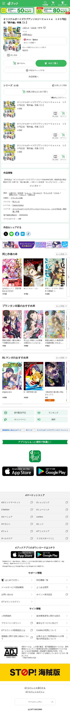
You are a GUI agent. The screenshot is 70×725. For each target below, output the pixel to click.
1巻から (54, 97)
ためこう (23, 195)
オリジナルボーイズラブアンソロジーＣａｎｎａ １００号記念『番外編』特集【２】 (41, 125)
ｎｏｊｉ (28, 193)
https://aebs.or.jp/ (29, 658)
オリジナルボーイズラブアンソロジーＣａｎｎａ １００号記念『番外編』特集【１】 (41, 103)
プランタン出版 (17, 198)
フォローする (44, 27)
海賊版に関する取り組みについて (15, 637)
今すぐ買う (53, 63)
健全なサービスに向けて (47, 623)
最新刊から (62, 97)
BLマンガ (16, 202)
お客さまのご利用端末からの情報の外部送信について (50, 637)
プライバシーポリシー (11, 623)
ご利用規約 (6, 616)
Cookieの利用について (46, 630)
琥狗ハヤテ (13, 195)
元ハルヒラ (37, 193)
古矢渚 (33, 28)
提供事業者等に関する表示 (48, 616)
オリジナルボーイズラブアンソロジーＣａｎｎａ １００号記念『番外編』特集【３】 (41, 146)
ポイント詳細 (29, 43)
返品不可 (25, 50)
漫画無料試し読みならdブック (11, 430)
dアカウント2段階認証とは (13, 630)
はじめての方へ (10, 580)
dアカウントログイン (10, 602)
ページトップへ (35, 702)
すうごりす (48, 193)
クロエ (56, 193)
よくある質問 (42, 587)
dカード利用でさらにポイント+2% (33, 47)
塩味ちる (31, 195)
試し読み (14, 55)
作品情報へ (34, 76)
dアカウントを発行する (35, 688)
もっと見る (60, 254)
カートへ (21, 63)
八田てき (25, 28)
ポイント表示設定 (44, 594)
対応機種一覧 (42, 580)
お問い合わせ (7, 594)
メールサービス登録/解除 (12, 587)
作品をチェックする (36, 70)
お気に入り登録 (61, 85)
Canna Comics (18, 205)
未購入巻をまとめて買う (37, 92)
